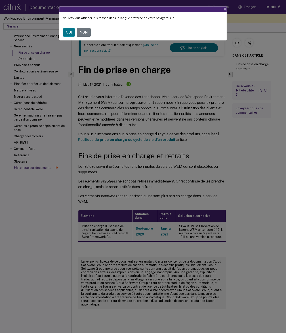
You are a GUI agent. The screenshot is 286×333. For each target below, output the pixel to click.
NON (84, 32)
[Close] (225, 9)
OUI (69, 32)
